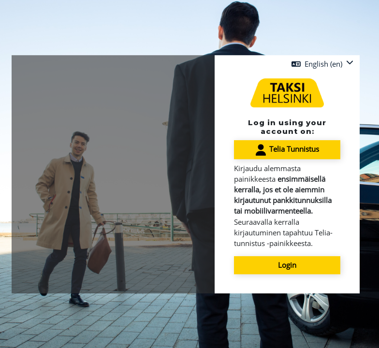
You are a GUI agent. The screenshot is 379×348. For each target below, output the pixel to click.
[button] (322, 63)
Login (287, 265)
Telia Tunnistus (287, 150)
